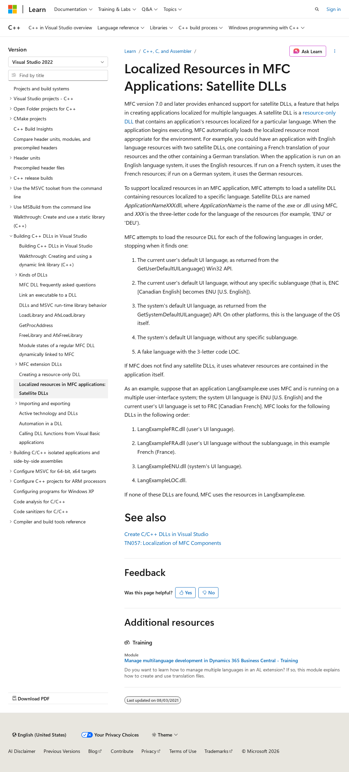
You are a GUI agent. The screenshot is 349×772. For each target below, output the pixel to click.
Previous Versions (62, 751)
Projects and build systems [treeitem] (41, 88)
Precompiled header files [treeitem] (39, 167)
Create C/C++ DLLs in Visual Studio (166, 533)
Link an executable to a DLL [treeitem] (48, 295)
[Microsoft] (12, 9)
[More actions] (335, 51)
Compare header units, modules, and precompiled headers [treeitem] (52, 143)
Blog (92, 751)
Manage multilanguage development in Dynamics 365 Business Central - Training (211, 660)
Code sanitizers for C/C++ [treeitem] (41, 511)
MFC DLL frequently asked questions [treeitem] (57, 284)
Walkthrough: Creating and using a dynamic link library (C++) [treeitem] (55, 260)
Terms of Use (182, 751)
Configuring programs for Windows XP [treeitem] (54, 491)
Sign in (334, 9)
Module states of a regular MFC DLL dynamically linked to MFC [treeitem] (57, 349)
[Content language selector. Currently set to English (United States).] (39, 734)
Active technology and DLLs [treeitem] (48, 413)
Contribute (122, 751)
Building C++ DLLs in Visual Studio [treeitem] (55, 245)
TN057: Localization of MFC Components (172, 542)
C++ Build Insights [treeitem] (33, 128)
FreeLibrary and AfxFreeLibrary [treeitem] (50, 335)
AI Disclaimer (21, 751)
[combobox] (58, 62)
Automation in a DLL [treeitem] (40, 423)
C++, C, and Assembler (167, 51)
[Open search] (317, 9)
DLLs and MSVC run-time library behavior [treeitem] (63, 305)
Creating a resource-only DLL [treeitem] (49, 374)
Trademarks (216, 751)
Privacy (148, 751)
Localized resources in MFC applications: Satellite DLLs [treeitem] (62, 388)
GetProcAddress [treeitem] (36, 325)
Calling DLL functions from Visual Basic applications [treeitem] (59, 437)
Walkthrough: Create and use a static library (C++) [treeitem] (59, 221)
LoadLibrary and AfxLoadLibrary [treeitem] (52, 315)
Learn (130, 51)
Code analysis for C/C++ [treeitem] (39, 501)
